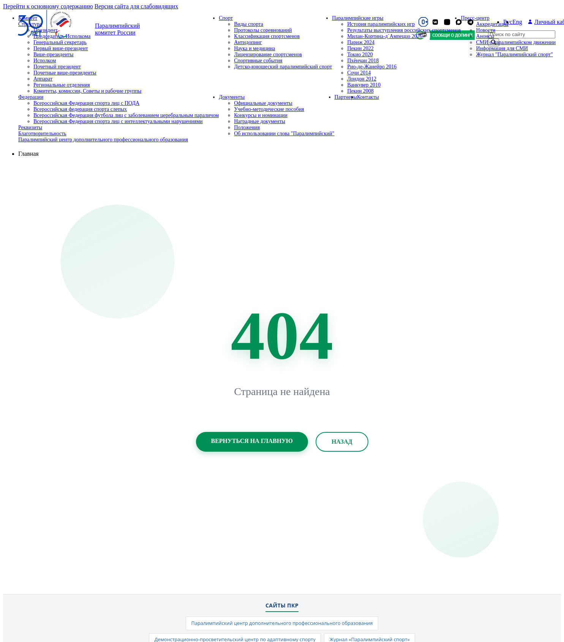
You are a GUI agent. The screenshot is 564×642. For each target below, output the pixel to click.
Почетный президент (57, 67)
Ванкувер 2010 (364, 85)
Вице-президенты (53, 54)
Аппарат (42, 79)
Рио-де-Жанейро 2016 (372, 67)
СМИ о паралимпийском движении (516, 42)
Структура (30, 24)
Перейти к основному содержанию (48, 6)
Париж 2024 (360, 42)
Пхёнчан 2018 (363, 60)
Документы (232, 97)
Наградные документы (259, 121)
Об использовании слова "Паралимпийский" (284, 133)
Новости (485, 30)
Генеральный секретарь (60, 42)
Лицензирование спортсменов (268, 54)
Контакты (368, 97)
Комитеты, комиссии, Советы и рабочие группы (87, 91)
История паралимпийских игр (381, 24)
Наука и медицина (254, 48)
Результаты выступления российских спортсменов (404, 30)
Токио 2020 (360, 54)
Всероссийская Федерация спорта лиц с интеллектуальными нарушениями (118, 121)
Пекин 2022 (360, 48)
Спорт (226, 18)
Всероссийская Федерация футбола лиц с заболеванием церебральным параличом (126, 115)
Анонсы (485, 36)
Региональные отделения (61, 85)
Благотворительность (42, 133)
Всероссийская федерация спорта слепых (80, 109)
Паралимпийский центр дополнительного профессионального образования (103, 139)
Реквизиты (30, 127)
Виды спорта (248, 24)
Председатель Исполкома (61, 36)
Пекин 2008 (360, 91)
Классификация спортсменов (267, 36)
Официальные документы (263, 103)
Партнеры (346, 97)
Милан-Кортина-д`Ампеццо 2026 (384, 36)
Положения (247, 127)
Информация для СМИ (502, 48)
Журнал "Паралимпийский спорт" (514, 54)
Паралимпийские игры (357, 18)
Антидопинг (248, 42)
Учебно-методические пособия (269, 109)
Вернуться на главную (252, 441)
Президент (45, 30)
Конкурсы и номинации (261, 115)
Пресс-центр (475, 18)
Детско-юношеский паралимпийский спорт (283, 67)
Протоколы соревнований (263, 30)
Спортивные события (258, 60)
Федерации (30, 97)
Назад (342, 441)
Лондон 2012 (361, 79)
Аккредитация (492, 24)
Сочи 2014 (359, 73)
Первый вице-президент (60, 48)
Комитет (27, 18)
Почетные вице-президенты (64, 73)
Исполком (44, 60)
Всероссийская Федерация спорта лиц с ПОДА (86, 103)
